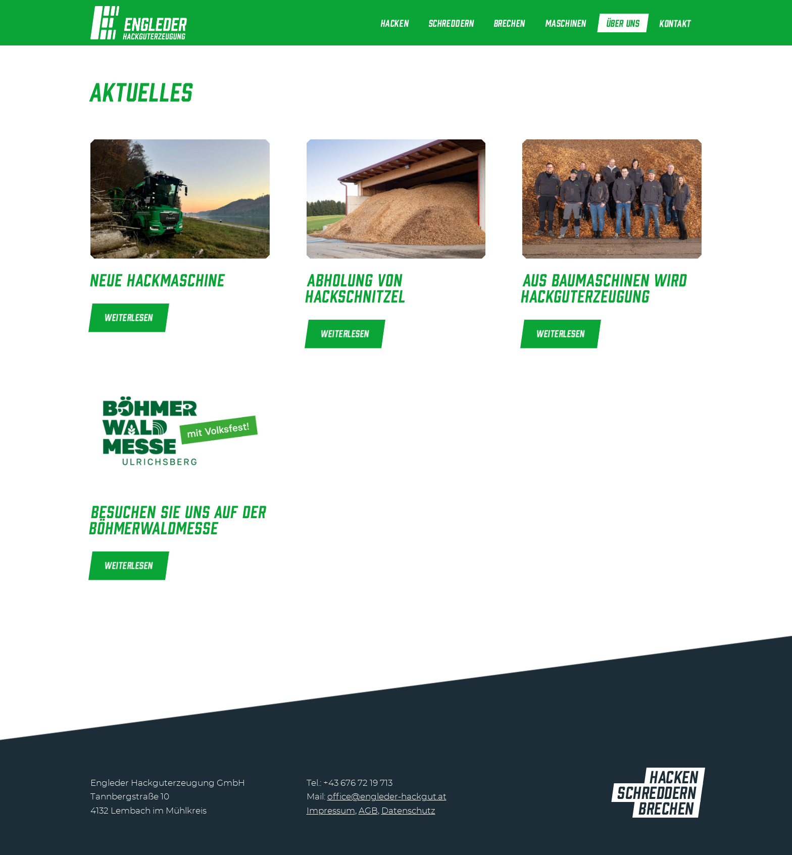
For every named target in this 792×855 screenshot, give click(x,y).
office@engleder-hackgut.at (387, 796)
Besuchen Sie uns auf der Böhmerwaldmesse (178, 518)
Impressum (331, 811)
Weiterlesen (129, 317)
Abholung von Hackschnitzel (356, 287)
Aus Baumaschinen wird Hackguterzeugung (604, 287)
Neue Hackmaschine (158, 278)
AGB (368, 811)
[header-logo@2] (138, 22)
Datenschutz (408, 811)
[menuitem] (395, 22)
